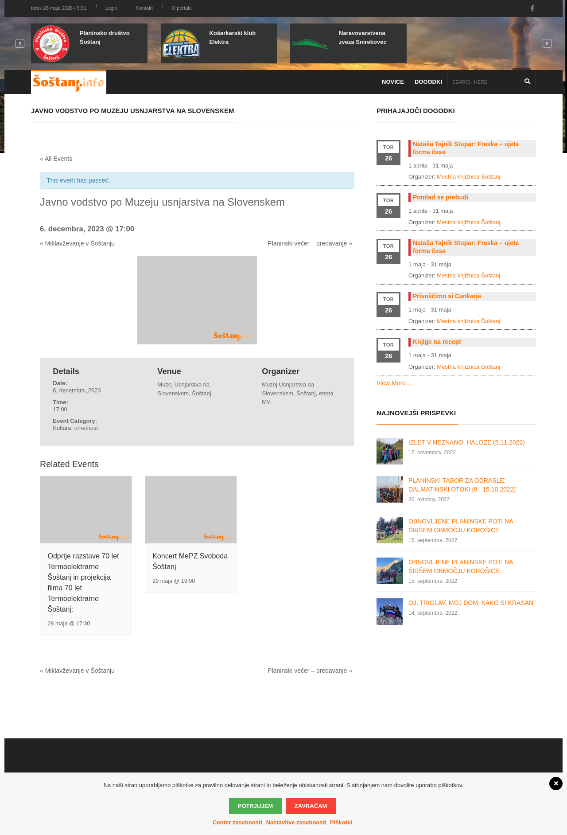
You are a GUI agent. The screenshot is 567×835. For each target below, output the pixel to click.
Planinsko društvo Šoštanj (105, 37)
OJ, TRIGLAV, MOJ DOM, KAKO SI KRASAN (470, 602)
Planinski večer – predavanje (310, 243)
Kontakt (144, 8)
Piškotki (341, 822)
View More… (394, 382)
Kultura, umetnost (75, 428)
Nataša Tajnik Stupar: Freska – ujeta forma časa (466, 148)
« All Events (56, 158)
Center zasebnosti (237, 822)
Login (111, 8)
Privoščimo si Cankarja (447, 296)
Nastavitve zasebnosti (296, 822)
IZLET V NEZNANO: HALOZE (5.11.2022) (466, 442)
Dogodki (428, 81)
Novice (393, 81)
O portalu (182, 8)
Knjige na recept (437, 341)
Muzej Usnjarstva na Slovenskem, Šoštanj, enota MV (297, 393)
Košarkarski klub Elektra (233, 37)
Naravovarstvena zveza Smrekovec (363, 37)
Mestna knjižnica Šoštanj (468, 176)
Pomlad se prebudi (440, 197)
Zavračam (311, 806)
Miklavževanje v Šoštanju (77, 243)
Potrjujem (255, 806)
